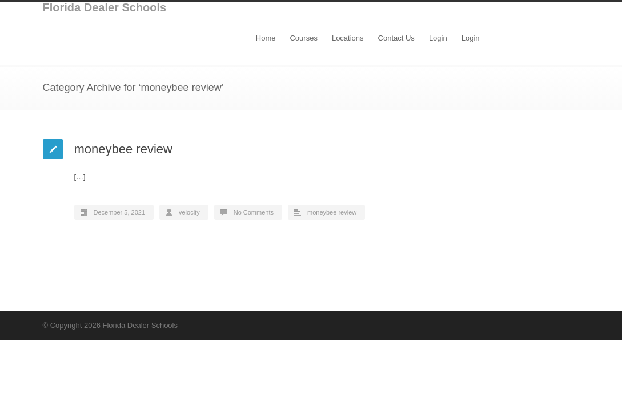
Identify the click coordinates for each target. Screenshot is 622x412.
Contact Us (396, 38)
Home (266, 38)
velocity (189, 212)
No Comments (254, 212)
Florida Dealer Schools (105, 7)
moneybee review (123, 149)
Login (438, 38)
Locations (348, 38)
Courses (303, 38)
